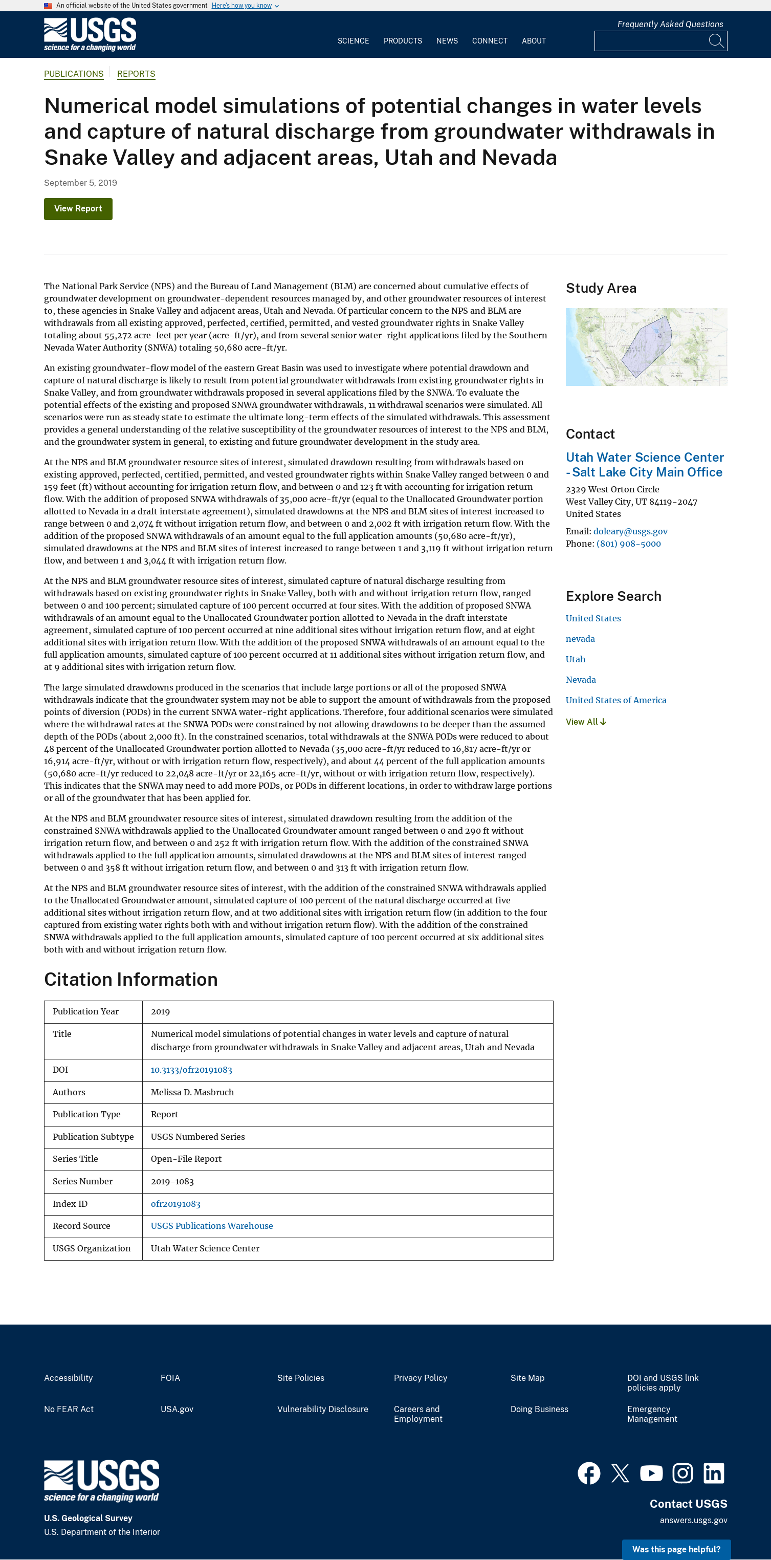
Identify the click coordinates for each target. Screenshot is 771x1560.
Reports (136, 74)
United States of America (616, 700)
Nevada (581, 680)
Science (353, 41)
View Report (78, 208)
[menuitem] (354, 34)
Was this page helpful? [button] (676, 1549)
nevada (580, 639)
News (447, 41)
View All (586, 722)
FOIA (170, 1378)
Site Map (528, 1378)
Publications (74, 74)
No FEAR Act (69, 1409)
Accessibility (68, 1378)
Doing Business (539, 1409)
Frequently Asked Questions (670, 24)
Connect (490, 41)
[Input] (661, 41)
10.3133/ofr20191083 (191, 1070)
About (534, 41)
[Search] (717, 41)
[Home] (90, 49)
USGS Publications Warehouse (212, 1226)
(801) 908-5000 (629, 543)
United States (593, 618)
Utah (576, 659)
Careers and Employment (418, 1414)
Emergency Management (652, 1414)
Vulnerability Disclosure (322, 1409)
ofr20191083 (176, 1204)
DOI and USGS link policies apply (663, 1383)
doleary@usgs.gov (630, 531)
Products (403, 41)
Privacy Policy (421, 1378)
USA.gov (177, 1409)
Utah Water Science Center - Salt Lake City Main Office (645, 464)
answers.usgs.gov (694, 1520)
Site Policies (300, 1378)
